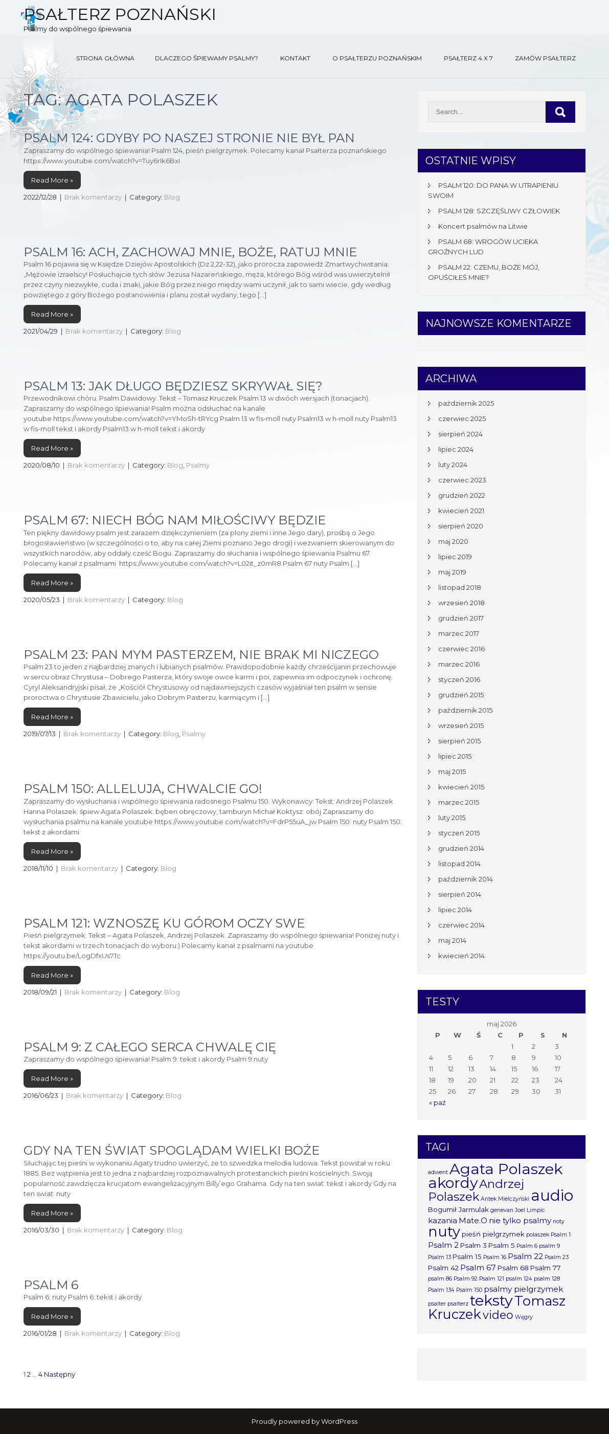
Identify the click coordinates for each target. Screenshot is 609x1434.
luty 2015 (451, 817)
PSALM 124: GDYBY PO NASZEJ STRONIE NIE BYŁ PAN (189, 137)
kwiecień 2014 (461, 956)
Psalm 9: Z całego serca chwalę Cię (150, 1047)
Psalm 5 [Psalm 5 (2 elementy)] (501, 1245)
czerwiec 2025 (462, 418)
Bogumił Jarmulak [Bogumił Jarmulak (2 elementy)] (458, 1209)
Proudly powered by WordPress (304, 1421)
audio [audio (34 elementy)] (552, 1195)
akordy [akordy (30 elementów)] (453, 1183)
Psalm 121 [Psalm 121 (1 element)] (491, 1278)
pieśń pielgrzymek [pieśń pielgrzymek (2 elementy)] (493, 1234)
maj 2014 (452, 940)
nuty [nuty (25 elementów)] (444, 1231)
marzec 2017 (458, 633)
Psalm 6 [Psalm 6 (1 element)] (526, 1246)
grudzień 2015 (461, 695)
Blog (172, 197)
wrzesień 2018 (461, 603)
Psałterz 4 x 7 (468, 58)
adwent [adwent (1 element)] (438, 1172)
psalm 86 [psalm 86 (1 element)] (440, 1278)
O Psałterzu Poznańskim (377, 58)
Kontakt (295, 58)
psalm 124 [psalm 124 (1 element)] (519, 1278)
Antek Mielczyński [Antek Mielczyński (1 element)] (505, 1199)
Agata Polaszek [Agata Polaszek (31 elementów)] (505, 1169)
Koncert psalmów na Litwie (483, 226)
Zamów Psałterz (545, 58)
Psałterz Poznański (120, 14)
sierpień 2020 (460, 526)
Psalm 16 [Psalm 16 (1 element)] (494, 1257)
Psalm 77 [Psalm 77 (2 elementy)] (545, 1268)
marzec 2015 (458, 802)
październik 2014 (465, 879)
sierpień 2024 (460, 434)
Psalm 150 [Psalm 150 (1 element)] (469, 1290)
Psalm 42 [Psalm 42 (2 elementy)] (443, 1268)
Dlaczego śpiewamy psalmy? (206, 58)
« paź (437, 1102)
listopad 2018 (459, 587)
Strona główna (105, 58)
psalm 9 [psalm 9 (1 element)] (549, 1246)
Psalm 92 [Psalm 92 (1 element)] (466, 1278)
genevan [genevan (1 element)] (501, 1210)
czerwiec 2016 (461, 649)
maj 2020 (453, 541)
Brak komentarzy (93, 197)
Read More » (52, 180)
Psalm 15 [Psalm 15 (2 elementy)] (467, 1256)
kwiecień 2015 (461, 787)
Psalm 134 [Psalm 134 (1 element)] (441, 1290)
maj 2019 (452, 572)
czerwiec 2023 (462, 480)
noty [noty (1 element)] (559, 1221)
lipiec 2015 (454, 756)
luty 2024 (452, 464)
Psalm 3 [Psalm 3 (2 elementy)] (473, 1245)
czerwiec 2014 (461, 925)
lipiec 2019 (455, 557)
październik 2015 (465, 710)
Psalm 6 (51, 1284)
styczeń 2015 (459, 833)
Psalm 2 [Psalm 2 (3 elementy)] (443, 1245)
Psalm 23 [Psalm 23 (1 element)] (557, 1257)
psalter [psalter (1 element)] (437, 1303)
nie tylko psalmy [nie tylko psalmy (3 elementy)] (520, 1220)
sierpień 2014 (459, 894)
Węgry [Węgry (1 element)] (524, 1317)
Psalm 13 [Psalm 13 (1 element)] (439, 1257)
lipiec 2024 (455, 449)
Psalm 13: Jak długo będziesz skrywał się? (173, 386)
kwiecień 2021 (461, 510)
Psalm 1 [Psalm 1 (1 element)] (561, 1234)
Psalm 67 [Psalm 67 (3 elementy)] (478, 1267)
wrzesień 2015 (461, 725)
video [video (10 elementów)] (498, 1314)
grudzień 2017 (461, 618)
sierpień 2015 (459, 741)
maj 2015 (452, 771)
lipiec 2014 (455, 910)
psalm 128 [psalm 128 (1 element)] (547, 1278)
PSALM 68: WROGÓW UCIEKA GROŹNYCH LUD (483, 246)
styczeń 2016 (459, 679)
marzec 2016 (459, 664)
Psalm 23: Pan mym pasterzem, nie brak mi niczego (201, 654)
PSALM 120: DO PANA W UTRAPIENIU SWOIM (493, 190)
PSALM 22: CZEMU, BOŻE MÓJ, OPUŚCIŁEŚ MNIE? (483, 272)
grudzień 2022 (461, 495)
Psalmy (198, 465)
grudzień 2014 (461, 848)
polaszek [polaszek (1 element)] (537, 1234)
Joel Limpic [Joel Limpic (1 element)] (530, 1210)
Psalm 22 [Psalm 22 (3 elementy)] (525, 1256)
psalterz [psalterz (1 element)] (457, 1303)
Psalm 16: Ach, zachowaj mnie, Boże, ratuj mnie (190, 252)
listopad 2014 (459, 863)
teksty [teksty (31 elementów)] (491, 1300)
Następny (59, 1374)
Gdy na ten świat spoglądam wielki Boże (172, 1150)
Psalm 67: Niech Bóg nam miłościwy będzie (175, 520)
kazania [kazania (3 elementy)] (442, 1220)
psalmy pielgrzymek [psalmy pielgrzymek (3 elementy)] (523, 1289)
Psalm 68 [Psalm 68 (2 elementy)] (513, 1268)
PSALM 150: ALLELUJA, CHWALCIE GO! (143, 788)
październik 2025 (466, 403)
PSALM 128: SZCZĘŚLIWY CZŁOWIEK (499, 211)
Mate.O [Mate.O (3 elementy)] (473, 1220)
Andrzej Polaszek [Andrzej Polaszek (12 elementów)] (476, 1190)
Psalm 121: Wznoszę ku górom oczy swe (164, 923)
